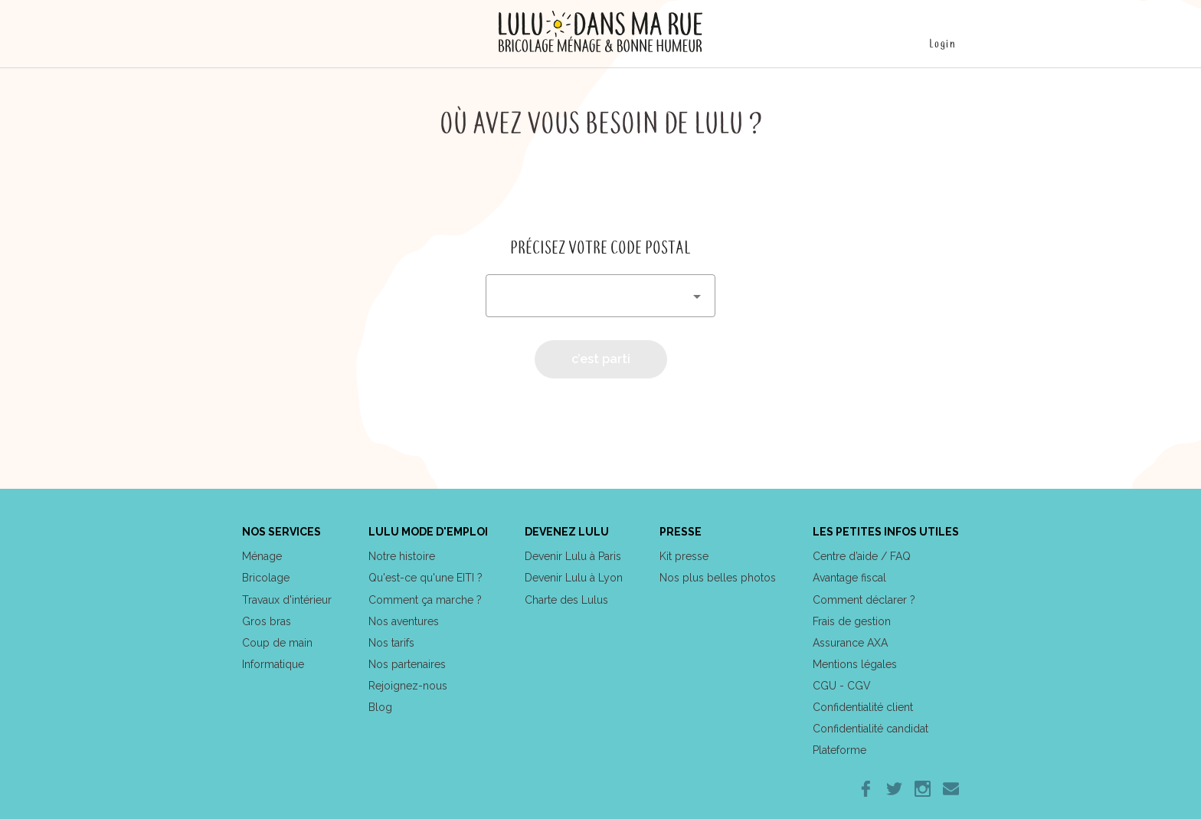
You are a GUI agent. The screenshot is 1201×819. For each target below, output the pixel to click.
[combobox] (600, 295)
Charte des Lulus (566, 600)
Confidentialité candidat (870, 728)
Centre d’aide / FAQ (862, 556)
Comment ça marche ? (425, 600)
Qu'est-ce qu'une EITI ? (425, 578)
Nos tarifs (391, 643)
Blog (380, 707)
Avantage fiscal (849, 578)
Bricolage (266, 578)
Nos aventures (403, 621)
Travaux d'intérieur (287, 600)
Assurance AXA (850, 643)
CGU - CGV (842, 686)
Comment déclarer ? (864, 600)
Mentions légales (855, 664)
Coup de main (277, 643)
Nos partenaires (407, 664)
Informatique (273, 664)
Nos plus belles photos (717, 578)
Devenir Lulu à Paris (573, 556)
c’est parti (600, 359)
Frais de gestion (852, 621)
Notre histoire (401, 556)
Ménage (262, 556)
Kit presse (683, 556)
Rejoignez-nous (407, 686)
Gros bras (266, 621)
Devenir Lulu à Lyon (574, 578)
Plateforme (839, 750)
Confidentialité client (863, 707)
